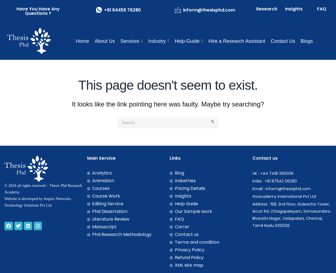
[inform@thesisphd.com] (178, 10)
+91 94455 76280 (122, 10)
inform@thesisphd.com (209, 10)
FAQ (321, 9)
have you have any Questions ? (38, 11)
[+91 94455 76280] (99, 10)
